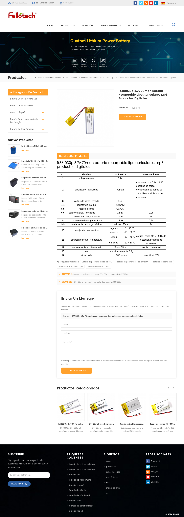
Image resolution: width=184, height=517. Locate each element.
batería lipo (74, 464)
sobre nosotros (111, 14)
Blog (108, 471)
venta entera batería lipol (98, 256)
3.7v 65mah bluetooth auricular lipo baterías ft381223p (97, 271)
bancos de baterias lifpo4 (81, 495)
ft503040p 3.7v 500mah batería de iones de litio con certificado (70, 413)
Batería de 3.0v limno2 (79, 485)
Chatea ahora (169, 514)
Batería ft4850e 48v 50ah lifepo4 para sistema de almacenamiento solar (34, 184)
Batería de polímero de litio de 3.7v (86, 67)
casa (50, 14)
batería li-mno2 (76, 474)
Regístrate (17, 474)
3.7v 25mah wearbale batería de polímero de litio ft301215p (101, 413)
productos (111, 456)
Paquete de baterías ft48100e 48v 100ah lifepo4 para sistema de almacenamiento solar (34, 167)
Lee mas (25, 140)
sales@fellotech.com (45, 3)
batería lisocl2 (75, 490)
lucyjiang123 (68, 3)
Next (173, 376)
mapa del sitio (113, 476)
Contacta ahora (132, 106)
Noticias (133, 14)
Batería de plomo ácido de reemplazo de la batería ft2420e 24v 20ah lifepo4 (34, 217)
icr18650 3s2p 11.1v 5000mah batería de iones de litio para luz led (34, 135)
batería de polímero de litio (56, 67)
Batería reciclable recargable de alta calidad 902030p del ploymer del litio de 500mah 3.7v (132, 413)
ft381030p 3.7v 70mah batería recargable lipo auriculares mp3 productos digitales (107, 305)
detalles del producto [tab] (73, 145)
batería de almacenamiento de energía (24, 110)
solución (87, 14)
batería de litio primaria (21, 118)
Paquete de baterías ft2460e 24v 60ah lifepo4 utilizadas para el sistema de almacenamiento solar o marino (34, 200)
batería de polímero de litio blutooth (132, 251)
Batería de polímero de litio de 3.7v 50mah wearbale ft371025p (100, 263)
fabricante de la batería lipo (71, 256)
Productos (68, 14)
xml (107, 481)
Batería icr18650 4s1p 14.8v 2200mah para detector (34, 150)
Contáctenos (154, 14)
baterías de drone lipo (162, 251)
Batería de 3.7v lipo (78, 479)
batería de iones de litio (22, 95)
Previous (167, 376)
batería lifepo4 (17, 102)
